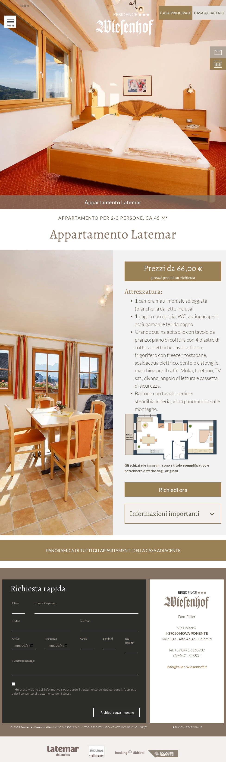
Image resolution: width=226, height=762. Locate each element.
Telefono (85, 621)
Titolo (15, 603)
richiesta (187, 277)
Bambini (108, 638)
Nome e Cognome (45, 603)
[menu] (10, 22)
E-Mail (16, 621)
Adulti (83, 638)
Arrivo (16, 638)
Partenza (51, 638)
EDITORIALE (194, 725)
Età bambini (130, 640)
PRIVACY (178, 725)
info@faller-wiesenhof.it (187, 666)
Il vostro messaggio (23, 660)
